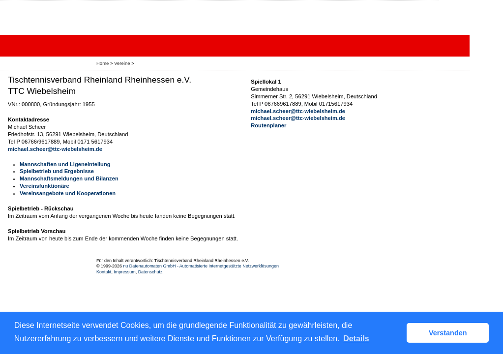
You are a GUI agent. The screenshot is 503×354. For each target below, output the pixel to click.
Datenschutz (150, 271)
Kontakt (103, 271)
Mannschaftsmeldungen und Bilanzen (69, 178)
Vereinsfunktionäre (44, 186)
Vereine (122, 63)
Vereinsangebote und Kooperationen (68, 193)
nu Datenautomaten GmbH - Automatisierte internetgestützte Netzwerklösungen (201, 266)
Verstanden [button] (448, 333)
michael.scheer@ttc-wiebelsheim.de (55, 149)
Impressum (124, 271)
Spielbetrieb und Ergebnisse (57, 171)
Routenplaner (268, 125)
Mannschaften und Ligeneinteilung (65, 164)
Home (102, 63)
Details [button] (356, 338)
